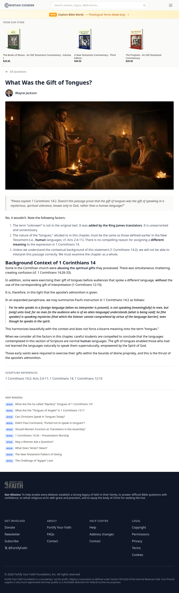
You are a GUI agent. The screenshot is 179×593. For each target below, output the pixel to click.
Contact (52, 541)
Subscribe (11, 541)
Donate (10, 527)
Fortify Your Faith (59, 527)
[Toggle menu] (170, 5)
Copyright (139, 527)
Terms (136, 548)
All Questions (15, 71)
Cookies (137, 555)
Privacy (137, 541)
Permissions (140, 534)
